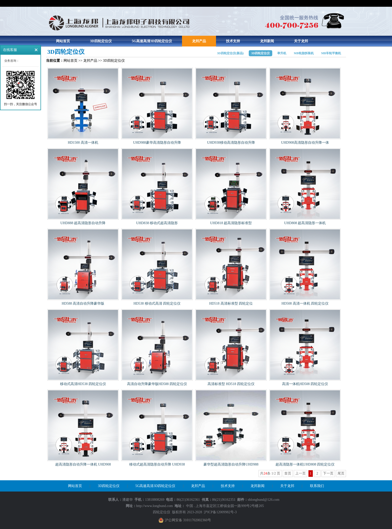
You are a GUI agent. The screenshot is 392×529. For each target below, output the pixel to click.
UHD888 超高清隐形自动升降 (83, 223)
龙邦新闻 (267, 41)
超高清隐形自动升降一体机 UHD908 (83, 464)
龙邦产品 (199, 41)
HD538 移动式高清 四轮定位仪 (157, 303)
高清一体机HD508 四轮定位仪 (305, 384)
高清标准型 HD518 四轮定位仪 (231, 384)
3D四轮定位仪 (101, 41)
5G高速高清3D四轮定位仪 (152, 41)
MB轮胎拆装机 (304, 53)
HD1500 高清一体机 (83, 142)
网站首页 (63, 41)
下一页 (328, 473)
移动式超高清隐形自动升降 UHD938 (157, 464)
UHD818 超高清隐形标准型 (231, 223)
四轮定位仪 (161, 512)
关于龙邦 (301, 41)
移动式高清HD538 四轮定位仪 (83, 384)
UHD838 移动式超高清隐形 (157, 223)
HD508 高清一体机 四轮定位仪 (305, 303)
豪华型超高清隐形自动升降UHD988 (231, 464)
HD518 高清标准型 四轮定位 (231, 303)
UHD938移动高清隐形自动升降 (231, 142)
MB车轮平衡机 (331, 53)
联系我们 (317, 486)
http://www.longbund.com (154, 506)
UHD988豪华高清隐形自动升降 (157, 142)
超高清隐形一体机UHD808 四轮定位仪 (305, 464)
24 (265, 473)
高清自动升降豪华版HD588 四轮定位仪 (157, 384)
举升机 (281, 53)
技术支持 (233, 41)
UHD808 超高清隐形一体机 (305, 223)
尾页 (341, 473)
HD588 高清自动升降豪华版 (83, 303)
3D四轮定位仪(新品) (230, 53)
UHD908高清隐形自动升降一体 (305, 142)
